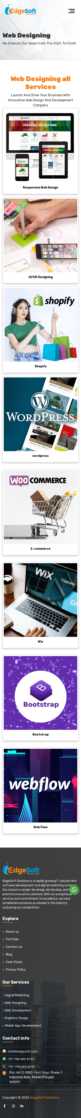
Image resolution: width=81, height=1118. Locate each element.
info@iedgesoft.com (20, 1051)
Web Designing (14, 1003)
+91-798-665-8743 (18, 1059)
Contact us (12, 947)
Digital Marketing (16, 995)
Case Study (12, 962)
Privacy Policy (14, 969)
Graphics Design (15, 1018)
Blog (7, 954)
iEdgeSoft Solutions (44, 1097)
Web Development (17, 1010)
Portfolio (11, 939)
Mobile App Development (22, 1025)
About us (11, 931)
